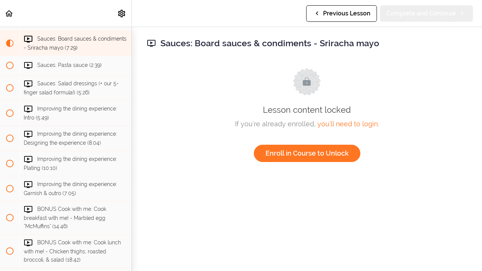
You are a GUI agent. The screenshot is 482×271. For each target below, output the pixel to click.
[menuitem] (122, 13)
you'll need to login (347, 124)
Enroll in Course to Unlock (307, 153)
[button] (9, 13)
